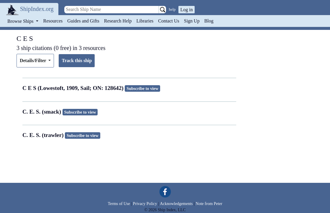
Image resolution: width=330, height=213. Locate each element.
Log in (186, 9)
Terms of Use (119, 203)
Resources (53, 20)
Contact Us (168, 20)
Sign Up (192, 20)
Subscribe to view (142, 88)
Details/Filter (33, 60)
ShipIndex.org (37, 9)
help (172, 9)
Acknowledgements (176, 203)
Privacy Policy (145, 203)
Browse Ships (21, 21)
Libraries (144, 20)
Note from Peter (209, 203)
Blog (209, 20)
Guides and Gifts (83, 20)
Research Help (118, 20)
